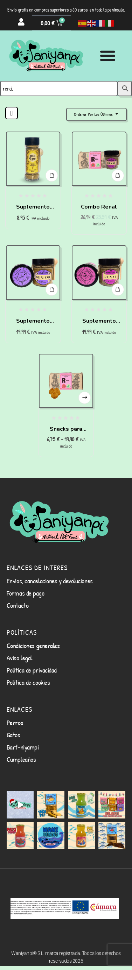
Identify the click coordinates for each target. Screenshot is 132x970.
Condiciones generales (33, 645)
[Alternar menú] (107, 55)
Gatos (13, 734)
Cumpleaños (21, 759)
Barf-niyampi (23, 747)
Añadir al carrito (52, 175)
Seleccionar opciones (84, 398)
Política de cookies (28, 682)
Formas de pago (25, 593)
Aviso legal (19, 657)
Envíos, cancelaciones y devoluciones (50, 580)
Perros (15, 722)
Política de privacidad (32, 670)
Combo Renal (99, 207)
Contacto (17, 605)
